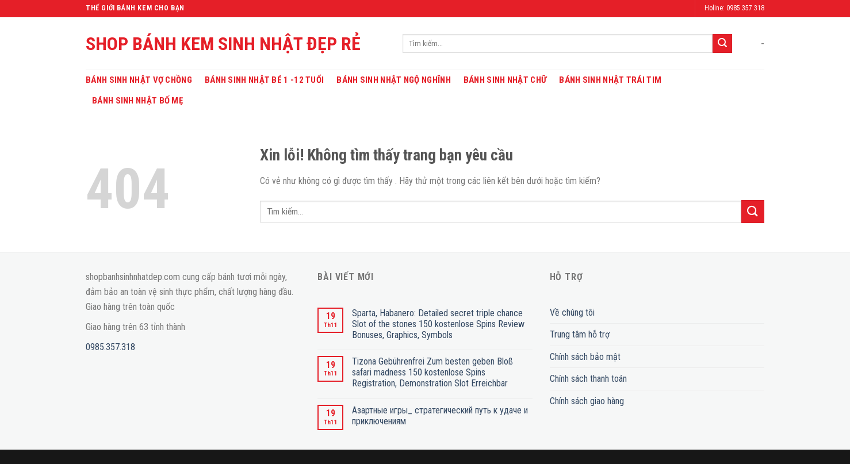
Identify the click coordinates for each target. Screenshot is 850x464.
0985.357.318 (110, 347)
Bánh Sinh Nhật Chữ (505, 80)
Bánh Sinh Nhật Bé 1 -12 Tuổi (264, 80)
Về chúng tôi (572, 312)
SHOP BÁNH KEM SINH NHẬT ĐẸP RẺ (223, 43)
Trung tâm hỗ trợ (580, 334)
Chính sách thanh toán (588, 378)
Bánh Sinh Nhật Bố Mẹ (137, 100)
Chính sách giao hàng (587, 401)
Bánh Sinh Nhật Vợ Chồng (139, 80)
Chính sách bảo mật (585, 356)
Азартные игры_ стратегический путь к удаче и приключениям (440, 416)
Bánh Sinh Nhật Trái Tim (610, 80)
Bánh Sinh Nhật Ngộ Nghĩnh (393, 80)
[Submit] (722, 43)
